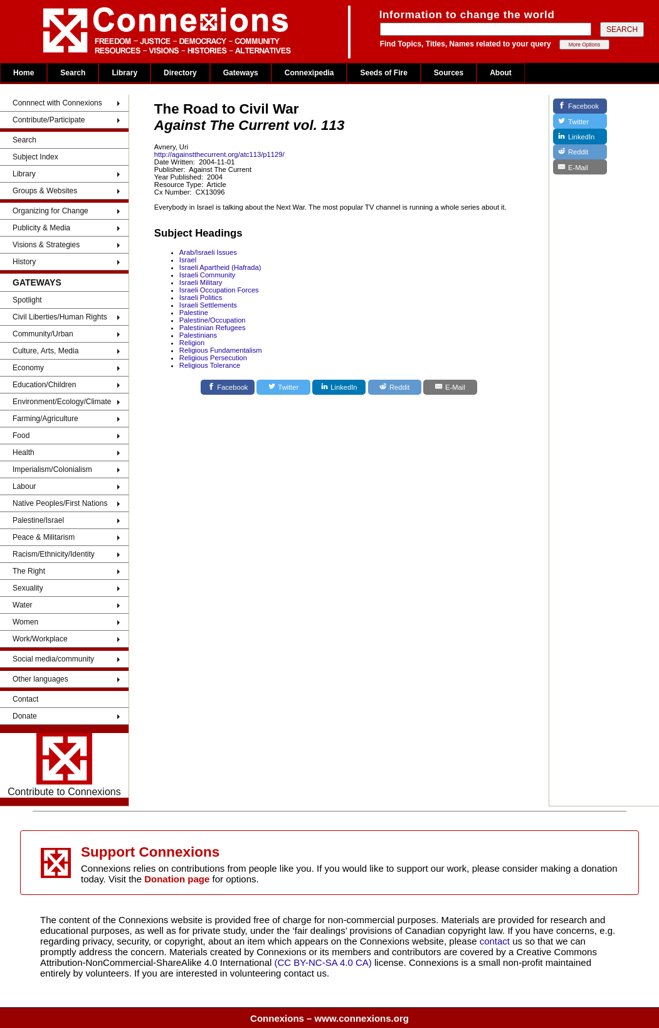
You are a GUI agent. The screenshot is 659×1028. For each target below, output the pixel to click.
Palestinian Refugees (212, 327)
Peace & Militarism (44, 537)
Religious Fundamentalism (220, 350)
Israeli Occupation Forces (219, 290)
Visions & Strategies (46, 244)
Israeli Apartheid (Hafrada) (220, 267)
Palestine (193, 312)
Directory (180, 72)
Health (23, 452)
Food (21, 435)
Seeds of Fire (383, 72)
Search (72, 72)
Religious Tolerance (209, 365)
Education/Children (44, 384)
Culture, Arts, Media (45, 350)
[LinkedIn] (339, 387)
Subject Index (35, 157)
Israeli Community (207, 275)
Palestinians (198, 335)
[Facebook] (228, 387)
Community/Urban (43, 333)
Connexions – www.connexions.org (329, 1018)
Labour (24, 486)
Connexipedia (309, 72)
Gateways (240, 72)
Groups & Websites (45, 190)
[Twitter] (283, 387)
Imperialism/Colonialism (52, 469)
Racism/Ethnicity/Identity (54, 554)
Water (23, 605)
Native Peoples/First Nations (60, 503)
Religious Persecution (213, 357)
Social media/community (53, 659)
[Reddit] (395, 387)
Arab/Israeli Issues (208, 252)
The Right (29, 571)
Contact (25, 699)
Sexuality (28, 588)
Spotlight (27, 300)
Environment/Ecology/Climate (62, 401)
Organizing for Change (50, 210)
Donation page (176, 879)
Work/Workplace (40, 638)
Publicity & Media (41, 227)
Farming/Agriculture (45, 418)
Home (23, 72)
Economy (28, 367)
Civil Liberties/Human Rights (60, 317)
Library (124, 72)
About (501, 72)
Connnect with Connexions (57, 103)
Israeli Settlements (208, 305)
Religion (191, 342)
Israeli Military (200, 282)
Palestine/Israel (38, 520)
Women (25, 622)
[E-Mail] (450, 387)
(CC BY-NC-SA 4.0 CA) (323, 962)
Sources (448, 72)
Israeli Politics (200, 297)
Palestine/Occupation (212, 320)
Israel (187, 260)
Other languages (40, 679)
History (24, 261)
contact (496, 941)
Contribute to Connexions (64, 765)
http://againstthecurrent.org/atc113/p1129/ (219, 154)
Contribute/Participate (49, 119)
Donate (25, 716)
